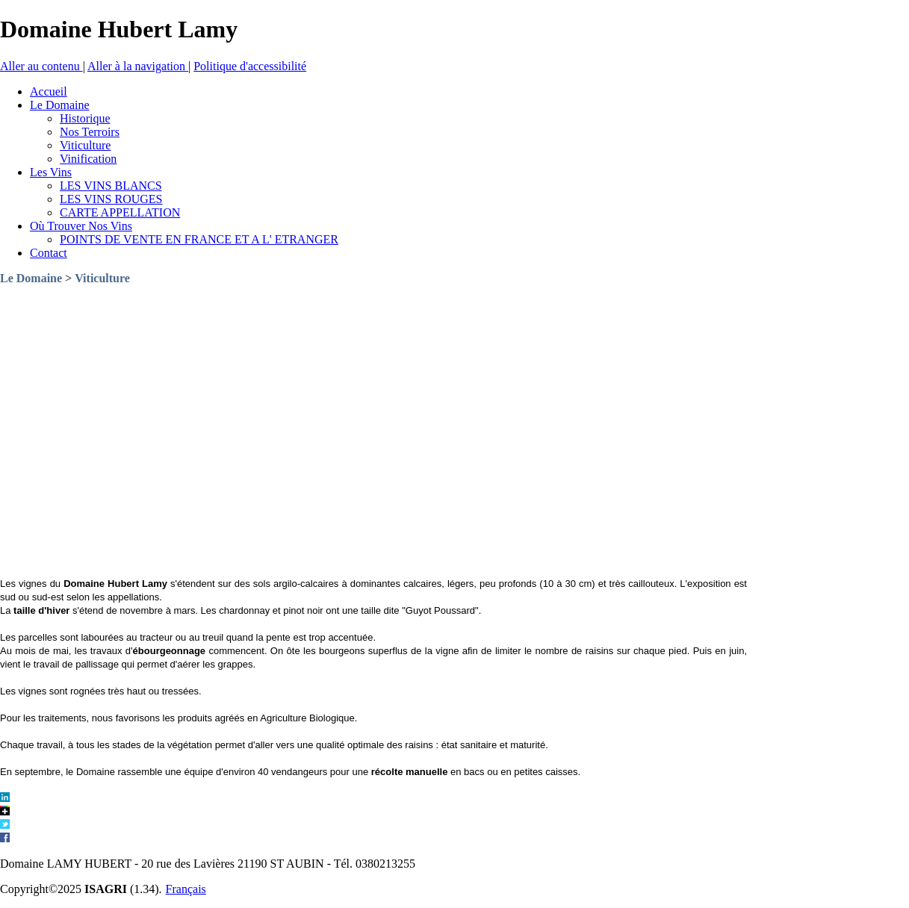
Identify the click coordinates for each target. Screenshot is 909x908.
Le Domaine (31, 278)
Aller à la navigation (137, 66)
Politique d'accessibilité (249, 66)
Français (186, 889)
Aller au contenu (41, 66)
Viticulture (102, 278)
